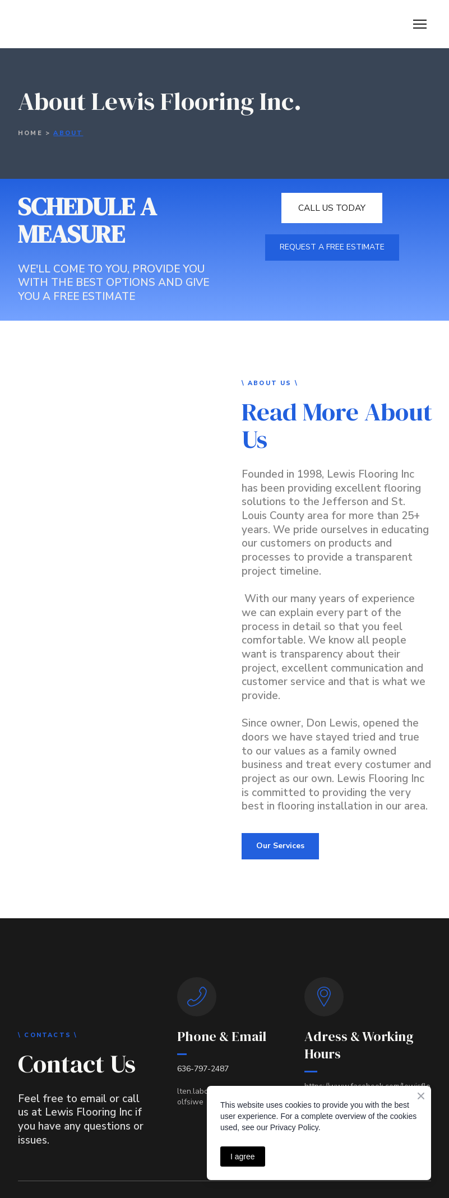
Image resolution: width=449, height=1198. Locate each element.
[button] (331, 208)
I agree (242, 1156)
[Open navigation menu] (420, 24)
